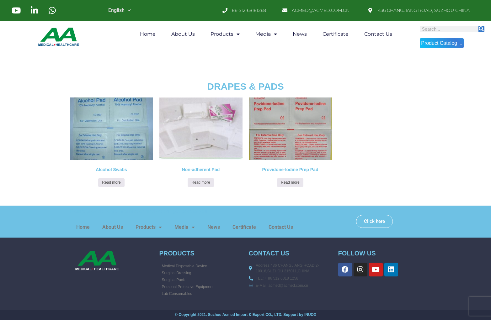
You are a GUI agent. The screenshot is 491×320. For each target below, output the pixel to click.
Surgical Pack (173, 280)
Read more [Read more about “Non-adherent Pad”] (200, 182)
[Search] (481, 29)
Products (225, 34)
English (119, 10)
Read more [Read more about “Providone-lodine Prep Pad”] (290, 182)
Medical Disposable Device (184, 266)
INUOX (310, 314)
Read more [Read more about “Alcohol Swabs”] (111, 182)
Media (266, 34)
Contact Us (378, 34)
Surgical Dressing (176, 273)
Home (148, 34)
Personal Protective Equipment (188, 287)
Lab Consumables (177, 293)
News (300, 34)
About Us (183, 34)
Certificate (336, 34)
